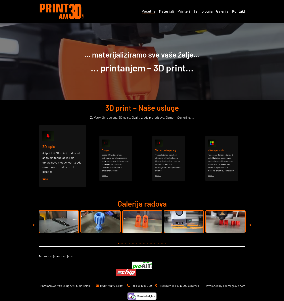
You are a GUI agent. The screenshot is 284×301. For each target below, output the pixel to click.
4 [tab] (129, 243)
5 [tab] (133, 243)
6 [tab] (136, 243)
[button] (33, 225)
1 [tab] (118, 243)
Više (45, 178)
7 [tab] (140, 243)
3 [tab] (126, 243)
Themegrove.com (234, 285)
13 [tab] (162, 243)
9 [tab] (147, 243)
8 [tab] (144, 243)
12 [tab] (158, 243)
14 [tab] (165, 243)
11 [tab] (154, 243)
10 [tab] (151, 243)
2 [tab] (122, 243)
